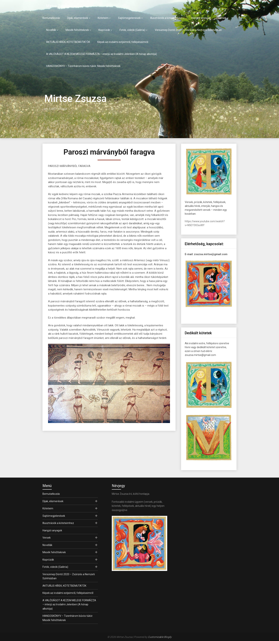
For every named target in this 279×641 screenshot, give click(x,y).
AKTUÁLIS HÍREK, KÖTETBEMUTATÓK (68, 41)
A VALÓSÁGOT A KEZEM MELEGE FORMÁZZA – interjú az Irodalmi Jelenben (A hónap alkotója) (101, 54)
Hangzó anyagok (201, 17)
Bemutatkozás (51, 17)
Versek (222, 17)
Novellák (51, 29)
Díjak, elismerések (77, 17)
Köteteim (103, 17)
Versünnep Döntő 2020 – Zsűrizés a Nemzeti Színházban (188, 29)
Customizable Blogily (160, 636)
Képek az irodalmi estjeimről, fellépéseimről (122, 41)
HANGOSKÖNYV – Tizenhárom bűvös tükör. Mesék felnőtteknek (83, 66)
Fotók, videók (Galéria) (132, 29)
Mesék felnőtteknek (77, 29)
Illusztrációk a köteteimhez (166, 17)
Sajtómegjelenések (129, 17)
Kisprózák (104, 29)
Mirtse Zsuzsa (58, 6)
